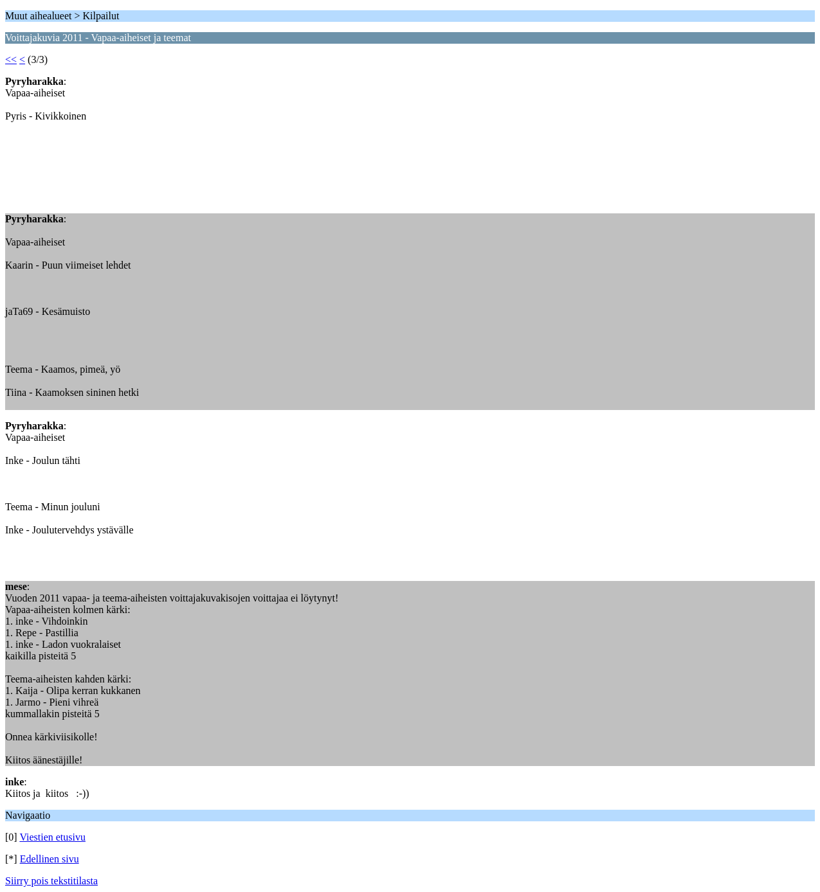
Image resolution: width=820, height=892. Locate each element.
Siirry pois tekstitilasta (51, 880)
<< (11, 59)
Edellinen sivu (49, 858)
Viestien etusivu (52, 837)
